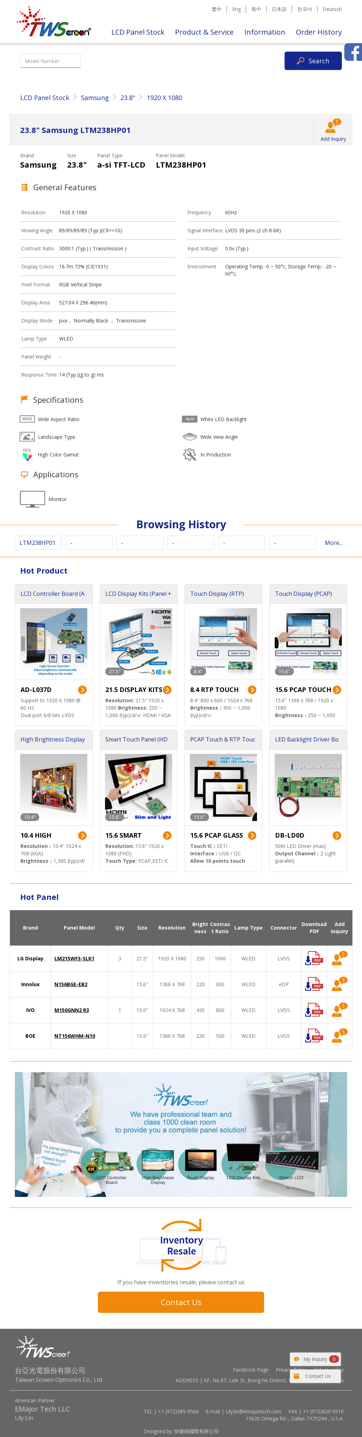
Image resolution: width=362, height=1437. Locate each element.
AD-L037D (36, 689)
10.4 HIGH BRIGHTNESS (41, 835)
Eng (236, 9)
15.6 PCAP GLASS (216, 835)
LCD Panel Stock (137, 32)
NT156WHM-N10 (74, 1035)
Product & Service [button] (204, 32)
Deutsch (332, 9)
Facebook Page (251, 1369)
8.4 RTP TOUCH (214, 689)
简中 (256, 9)
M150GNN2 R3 (71, 1010)
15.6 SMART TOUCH (123, 835)
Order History (319, 32)
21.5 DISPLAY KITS (133, 689)
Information (264, 32)
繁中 (217, 9)
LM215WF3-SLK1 (74, 958)
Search (319, 61)
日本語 (279, 9)
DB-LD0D (289, 835)
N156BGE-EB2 (70, 984)
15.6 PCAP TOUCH (303, 689)
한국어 (304, 9)
